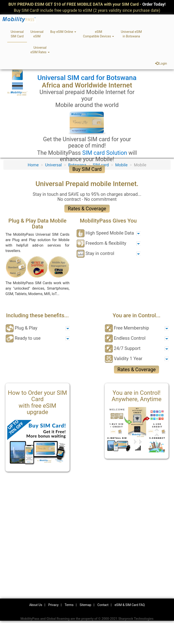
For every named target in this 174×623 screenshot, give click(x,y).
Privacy (53, 605)
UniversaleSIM (36, 34)
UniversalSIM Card (17, 34)
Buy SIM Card (87, 169)
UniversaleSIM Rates (39, 50)
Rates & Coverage (87, 208)
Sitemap (85, 605)
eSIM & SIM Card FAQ (130, 605)
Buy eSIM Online (63, 32)
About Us (35, 605)
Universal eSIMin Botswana (131, 34)
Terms (69, 605)
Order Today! (154, 4)
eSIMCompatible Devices (98, 34)
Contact (103, 605)
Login (161, 63)
